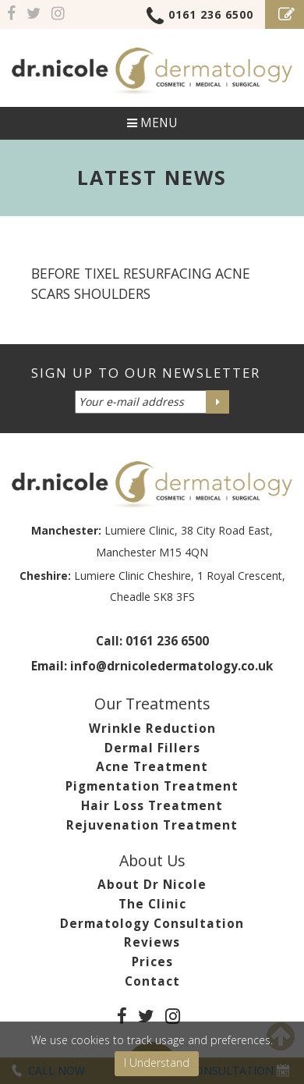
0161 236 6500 (200, 17)
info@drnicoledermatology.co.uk (171, 666)
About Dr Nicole (152, 884)
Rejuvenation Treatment (152, 825)
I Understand (156, 1062)
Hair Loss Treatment (152, 806)
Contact (152, 981)
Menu (152, 123)
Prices (152, 962)
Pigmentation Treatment (152, 786)
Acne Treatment (152, 767)
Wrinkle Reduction (152, 728)
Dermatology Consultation (152, 923)
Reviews (152, 942)
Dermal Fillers (152, 748)
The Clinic (152, 904)
